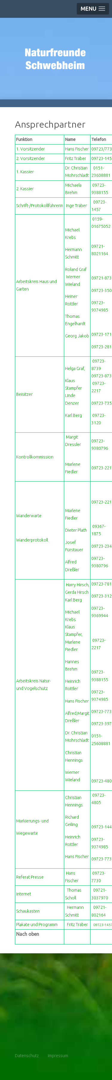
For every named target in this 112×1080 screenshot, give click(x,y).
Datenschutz (27, 1055)
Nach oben (27, 934)
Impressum (58, 1055)
